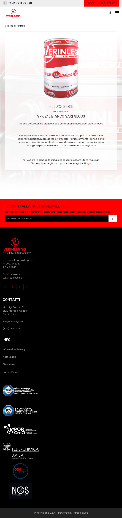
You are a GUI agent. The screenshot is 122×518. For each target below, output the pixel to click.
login (88, 163)
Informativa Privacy (14, 349)
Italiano (13, 2)
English (26, 2)
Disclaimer (9, 364)
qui (40, 163)
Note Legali (9, 356)
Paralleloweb (80, 512)
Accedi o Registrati (102, 3)
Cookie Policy (11, 372)
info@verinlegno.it (13, 321)
